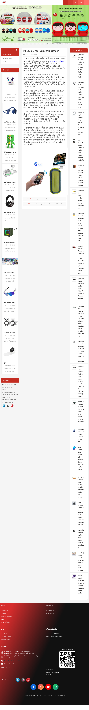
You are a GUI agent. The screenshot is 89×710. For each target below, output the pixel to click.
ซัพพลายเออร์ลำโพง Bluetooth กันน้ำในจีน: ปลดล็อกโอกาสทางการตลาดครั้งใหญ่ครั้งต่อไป (81, 413)
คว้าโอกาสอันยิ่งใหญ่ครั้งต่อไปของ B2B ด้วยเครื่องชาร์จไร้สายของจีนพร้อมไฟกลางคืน (81, 487)
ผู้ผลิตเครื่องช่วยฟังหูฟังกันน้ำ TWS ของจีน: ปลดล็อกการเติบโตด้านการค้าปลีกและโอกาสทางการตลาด (81, 95)
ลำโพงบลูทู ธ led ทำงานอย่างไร (41, 199)
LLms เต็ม (49, 674)
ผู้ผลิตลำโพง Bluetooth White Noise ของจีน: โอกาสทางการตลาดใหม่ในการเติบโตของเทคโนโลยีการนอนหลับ (81, 227)
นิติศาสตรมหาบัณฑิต (52, 672)
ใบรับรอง (3, 613)
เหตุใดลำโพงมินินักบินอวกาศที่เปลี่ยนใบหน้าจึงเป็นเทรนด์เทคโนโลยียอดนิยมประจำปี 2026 (80, 459)
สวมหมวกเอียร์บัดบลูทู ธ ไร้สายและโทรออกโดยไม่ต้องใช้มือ (47, 204)
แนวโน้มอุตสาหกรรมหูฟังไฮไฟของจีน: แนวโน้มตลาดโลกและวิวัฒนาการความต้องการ (10, 212)
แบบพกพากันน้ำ (57, 61)
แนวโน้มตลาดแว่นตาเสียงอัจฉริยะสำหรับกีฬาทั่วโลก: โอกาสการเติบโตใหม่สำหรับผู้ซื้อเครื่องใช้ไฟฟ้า (10, 302)
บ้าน (49, 44)
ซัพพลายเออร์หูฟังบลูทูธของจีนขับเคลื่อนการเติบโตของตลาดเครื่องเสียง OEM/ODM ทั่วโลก (81, 124)
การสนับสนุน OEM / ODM (53, 634)
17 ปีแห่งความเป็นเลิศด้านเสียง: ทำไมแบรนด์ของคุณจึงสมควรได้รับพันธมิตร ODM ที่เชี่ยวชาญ (10, 272)
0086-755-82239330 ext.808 (12, 660)
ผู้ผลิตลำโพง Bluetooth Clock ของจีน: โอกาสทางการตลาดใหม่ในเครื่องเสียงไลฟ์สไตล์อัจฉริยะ (10, 363)
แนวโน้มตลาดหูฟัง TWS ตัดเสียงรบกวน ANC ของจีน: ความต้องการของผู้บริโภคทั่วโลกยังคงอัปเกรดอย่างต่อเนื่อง (10, 182)
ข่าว (53, 44)
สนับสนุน (3, 619)
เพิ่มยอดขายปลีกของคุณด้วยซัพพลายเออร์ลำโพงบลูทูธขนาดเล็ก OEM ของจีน (81, 584)
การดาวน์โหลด (5, 622)
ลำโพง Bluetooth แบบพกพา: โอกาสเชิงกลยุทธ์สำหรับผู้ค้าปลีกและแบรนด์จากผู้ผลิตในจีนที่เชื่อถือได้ (81, 514)
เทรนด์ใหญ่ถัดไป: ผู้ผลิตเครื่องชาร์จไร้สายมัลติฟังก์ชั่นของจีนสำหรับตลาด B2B (81, 561)
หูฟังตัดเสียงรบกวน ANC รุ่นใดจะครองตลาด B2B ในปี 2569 (81, 436)
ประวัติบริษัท (4, 610)
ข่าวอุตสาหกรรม (8, 58)
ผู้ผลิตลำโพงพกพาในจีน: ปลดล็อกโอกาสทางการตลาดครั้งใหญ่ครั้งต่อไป (81, 538)
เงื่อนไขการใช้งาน (6, 616)
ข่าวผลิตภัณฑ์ (59, 44)
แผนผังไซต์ (49, 670)
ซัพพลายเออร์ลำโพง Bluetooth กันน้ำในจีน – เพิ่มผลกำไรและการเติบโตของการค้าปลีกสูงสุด (81, 175)
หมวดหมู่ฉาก (50, 613)
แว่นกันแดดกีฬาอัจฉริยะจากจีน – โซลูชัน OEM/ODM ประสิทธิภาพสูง (81, 199)
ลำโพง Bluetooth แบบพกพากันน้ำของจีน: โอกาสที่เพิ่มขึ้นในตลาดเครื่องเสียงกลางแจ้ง (10, 242)
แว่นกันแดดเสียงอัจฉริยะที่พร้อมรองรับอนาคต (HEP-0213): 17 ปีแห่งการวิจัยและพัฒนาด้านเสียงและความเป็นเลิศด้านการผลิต (81, 321)
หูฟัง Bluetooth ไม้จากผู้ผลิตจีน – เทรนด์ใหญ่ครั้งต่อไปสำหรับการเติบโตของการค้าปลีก (81, 150)
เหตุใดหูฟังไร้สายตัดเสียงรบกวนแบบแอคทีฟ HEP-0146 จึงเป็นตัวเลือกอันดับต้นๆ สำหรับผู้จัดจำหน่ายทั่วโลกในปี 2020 (81, 259)
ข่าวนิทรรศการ (7, 62)
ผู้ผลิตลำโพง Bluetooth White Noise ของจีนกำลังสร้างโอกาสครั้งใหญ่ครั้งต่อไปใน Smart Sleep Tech (81, 351)
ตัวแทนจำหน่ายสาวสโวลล (54, 637)
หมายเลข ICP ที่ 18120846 (59, 696)
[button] (33, 40)
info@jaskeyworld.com (10, 664)
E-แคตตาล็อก (50, 610)
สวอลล (8, 667)
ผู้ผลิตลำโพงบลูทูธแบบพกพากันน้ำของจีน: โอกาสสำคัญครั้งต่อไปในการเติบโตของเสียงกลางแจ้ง (81, 290)
